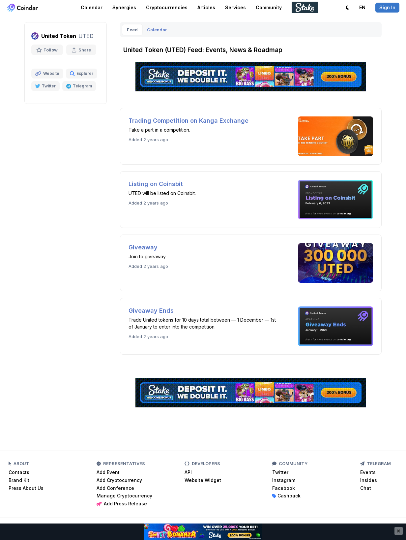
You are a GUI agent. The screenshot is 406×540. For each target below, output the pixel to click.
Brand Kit (19, 480)
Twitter (280, 472)
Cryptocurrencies (167, 7)
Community (269, 7)
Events (368, 472)
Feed (132, 29)
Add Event (108, 472)
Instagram (283, 480)
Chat (365, 488)
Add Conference (115, 488)
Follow (47, 49)
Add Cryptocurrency (119, 480)
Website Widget (203, 480)
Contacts (19, 472)
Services (235, 7)
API (188, 472)
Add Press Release (122, 503)
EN (362, 7)
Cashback (286, 495)
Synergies (124, 7)
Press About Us (26, 488)
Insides (368, 480)
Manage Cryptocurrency (124, 495)
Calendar (91, 7)
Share (81, 49)
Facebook (283, 488)
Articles (206, 7)
